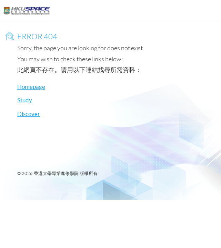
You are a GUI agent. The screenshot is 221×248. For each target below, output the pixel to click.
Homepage (31, 86)
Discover (28, 114)
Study (24, 100)
